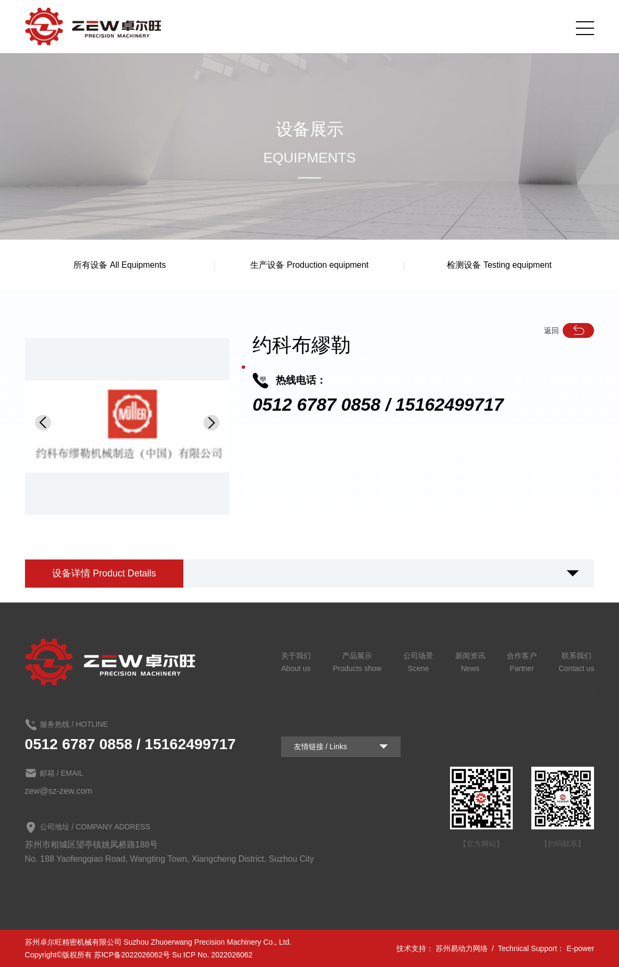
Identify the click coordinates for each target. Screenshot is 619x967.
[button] (43, 423)
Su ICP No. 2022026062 (212, 955)
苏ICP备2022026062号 (132, 955)
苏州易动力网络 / (466, 948)
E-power (580, 948)
